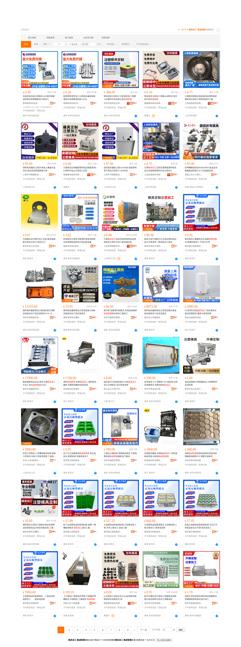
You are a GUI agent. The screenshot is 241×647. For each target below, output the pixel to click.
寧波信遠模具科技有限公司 (194, 317)
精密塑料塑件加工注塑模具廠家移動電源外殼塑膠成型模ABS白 (79, 97)
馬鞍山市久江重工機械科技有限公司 (194, 174)
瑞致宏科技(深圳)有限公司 (72, 246)
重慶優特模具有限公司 (153, 103)
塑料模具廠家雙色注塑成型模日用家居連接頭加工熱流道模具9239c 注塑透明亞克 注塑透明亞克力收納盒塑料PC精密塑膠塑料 (39, 312)
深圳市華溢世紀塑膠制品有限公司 (153, 389)
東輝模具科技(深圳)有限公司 (32, 103)
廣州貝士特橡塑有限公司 (153, 317)
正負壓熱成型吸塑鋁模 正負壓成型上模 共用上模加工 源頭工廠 (120, 526)
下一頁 (143, 630)
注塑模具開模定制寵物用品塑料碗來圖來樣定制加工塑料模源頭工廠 (201, 97)
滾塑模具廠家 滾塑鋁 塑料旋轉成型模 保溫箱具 (160, 454)
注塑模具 (27, 107)
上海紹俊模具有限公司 (194, 103)
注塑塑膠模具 (46, 107)
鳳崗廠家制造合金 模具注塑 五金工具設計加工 (39, 383)
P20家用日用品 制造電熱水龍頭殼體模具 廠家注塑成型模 (201, 312)
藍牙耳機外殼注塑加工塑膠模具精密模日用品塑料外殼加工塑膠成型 (160, 597)
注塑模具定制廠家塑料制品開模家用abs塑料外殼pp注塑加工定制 (79, 169)
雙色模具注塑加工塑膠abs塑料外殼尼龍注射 (160, 97)
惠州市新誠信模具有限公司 (194, 603)
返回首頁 (151, 640)
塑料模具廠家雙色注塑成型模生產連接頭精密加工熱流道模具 (160, 312)
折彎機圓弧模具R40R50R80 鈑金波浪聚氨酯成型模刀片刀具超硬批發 (201, 169)
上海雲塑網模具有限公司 (113, 246)
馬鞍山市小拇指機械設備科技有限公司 (72, 603)
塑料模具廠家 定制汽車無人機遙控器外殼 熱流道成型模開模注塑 (39, 169)
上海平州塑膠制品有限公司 (32, 174)
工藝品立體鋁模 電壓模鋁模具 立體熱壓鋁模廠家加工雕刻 (120, 454)
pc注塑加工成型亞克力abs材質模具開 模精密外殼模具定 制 (120, 597)
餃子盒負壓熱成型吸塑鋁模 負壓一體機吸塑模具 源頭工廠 (79, 526)
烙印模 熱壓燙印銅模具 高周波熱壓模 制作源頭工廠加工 (120, 312)
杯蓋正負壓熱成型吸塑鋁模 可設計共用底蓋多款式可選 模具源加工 (201, 526)
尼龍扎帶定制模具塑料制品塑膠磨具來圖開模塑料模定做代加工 (201, 597)
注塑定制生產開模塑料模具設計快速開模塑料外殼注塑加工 (160, 169)
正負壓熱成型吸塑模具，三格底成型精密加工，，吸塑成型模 (39, 597)
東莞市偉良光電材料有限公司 (153, 246)
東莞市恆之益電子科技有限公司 (194, 389)
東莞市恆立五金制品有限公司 (32, 246)
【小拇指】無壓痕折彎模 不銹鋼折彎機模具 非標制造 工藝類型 (79, 597)
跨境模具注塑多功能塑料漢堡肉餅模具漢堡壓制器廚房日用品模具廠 (79, 240)
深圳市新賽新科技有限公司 (32, 317)
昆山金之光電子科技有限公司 (113, 389)
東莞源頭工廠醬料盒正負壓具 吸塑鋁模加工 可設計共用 (201, 240)
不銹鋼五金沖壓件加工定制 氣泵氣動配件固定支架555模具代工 (39, 240)
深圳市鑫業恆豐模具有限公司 (113, 317)
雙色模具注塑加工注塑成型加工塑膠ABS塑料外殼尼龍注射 (120, 97)
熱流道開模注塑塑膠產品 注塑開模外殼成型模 (201, 383)
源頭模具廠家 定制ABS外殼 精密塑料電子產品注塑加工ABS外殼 (120, 169)
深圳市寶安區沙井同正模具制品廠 (113, 103)
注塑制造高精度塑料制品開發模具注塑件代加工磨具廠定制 (120, 240)
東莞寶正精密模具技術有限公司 (194, 246)
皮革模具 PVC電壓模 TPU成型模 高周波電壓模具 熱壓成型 (161, 383)
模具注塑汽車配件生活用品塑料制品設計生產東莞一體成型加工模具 (160, 240)
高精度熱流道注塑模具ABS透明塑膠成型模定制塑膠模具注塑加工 (39, 97)
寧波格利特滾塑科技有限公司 (72, 389)
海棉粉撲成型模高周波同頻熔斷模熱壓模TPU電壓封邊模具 (201, 454)
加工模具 (35, 107)
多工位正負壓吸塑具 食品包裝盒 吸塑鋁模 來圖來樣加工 (79, 454)
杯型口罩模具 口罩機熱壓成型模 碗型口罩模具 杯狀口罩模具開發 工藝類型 (39, 455)
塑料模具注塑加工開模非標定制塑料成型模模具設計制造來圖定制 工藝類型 (39, 526)
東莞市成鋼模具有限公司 (32, 389)
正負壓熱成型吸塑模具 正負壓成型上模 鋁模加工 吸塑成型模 (160, 526)
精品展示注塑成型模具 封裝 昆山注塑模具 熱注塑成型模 (120, 383)
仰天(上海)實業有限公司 (32, 460)
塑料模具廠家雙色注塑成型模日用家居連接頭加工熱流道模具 (79, 312)
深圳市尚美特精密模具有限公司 (153, 603)
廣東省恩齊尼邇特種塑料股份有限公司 (72, 317)
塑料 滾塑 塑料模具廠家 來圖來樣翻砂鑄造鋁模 (79, 383)
